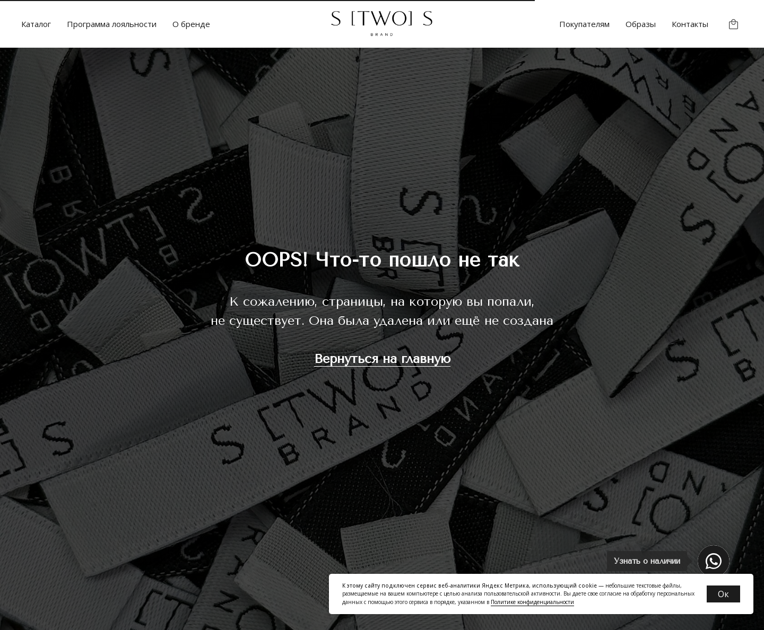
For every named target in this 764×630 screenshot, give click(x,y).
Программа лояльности (112, 24)
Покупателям (584, 24)
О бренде (191, 24)
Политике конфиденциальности (532, 602)
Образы (641, 24)
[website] (733, 24)
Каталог (36, 24)
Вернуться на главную (382, 358)
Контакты (690, 24)
